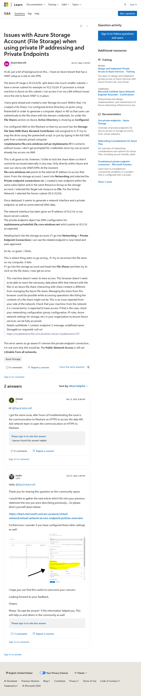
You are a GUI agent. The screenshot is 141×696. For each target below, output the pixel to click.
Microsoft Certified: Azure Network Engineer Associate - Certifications (116, 93)
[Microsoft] (6, 4)
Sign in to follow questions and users (117, 35)
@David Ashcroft (22, 408)
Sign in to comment (14, 376)
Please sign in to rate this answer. (29, 436)
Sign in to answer (13, 654)
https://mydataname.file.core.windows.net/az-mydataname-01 (42, 333)
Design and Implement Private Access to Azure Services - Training (116, 70)
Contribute (59, 680)
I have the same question (72, 367)
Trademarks (10, 685)
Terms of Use (89, 680)
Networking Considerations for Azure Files (117, 142)
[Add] (81, 26)
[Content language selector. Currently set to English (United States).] (19, 672)
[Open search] (125, 5)
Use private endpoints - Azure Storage (113, 122)
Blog (45, 680)
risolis (19, 475)
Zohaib (19, 398)
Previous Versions (30, 680)
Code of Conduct (109, 680)
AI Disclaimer (10, 680)
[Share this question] (87, 26)
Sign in (133, 4)
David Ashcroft (18, 62)
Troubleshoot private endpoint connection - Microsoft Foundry (115, 163)
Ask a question (127, 13)
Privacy (73, 680)
